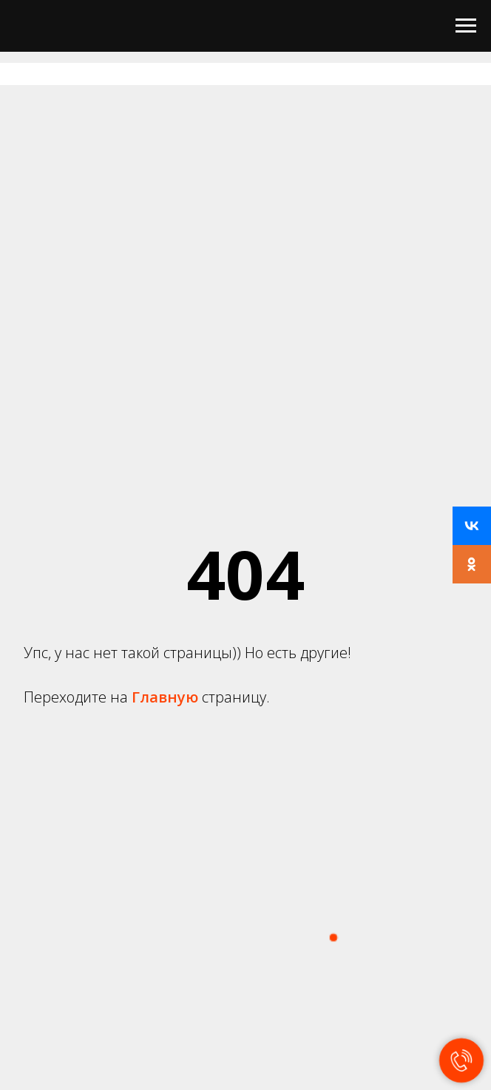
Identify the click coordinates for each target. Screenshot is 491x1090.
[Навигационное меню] (466, 25)
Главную (167, 697)
